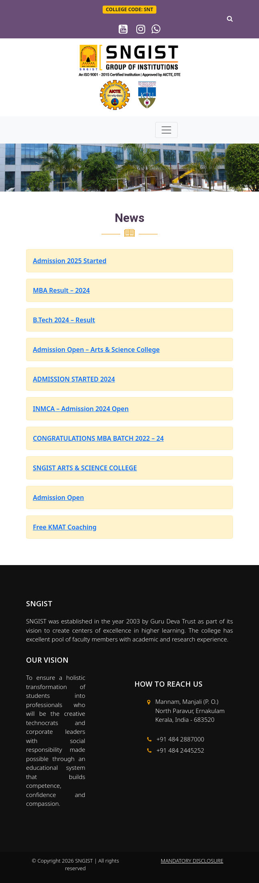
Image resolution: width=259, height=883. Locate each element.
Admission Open (58, 497)
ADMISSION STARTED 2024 (74, 379)
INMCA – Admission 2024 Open (81, 408)
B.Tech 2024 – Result (64, 320)
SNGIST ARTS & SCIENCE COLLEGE (85, 467)
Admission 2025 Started (69, 260)
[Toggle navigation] (166, 130)
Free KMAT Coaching (65, 527)
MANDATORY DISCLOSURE (192, 860)
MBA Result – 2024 (61, 290)
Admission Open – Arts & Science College (96, 349)
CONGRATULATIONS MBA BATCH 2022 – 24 (98, 438)
